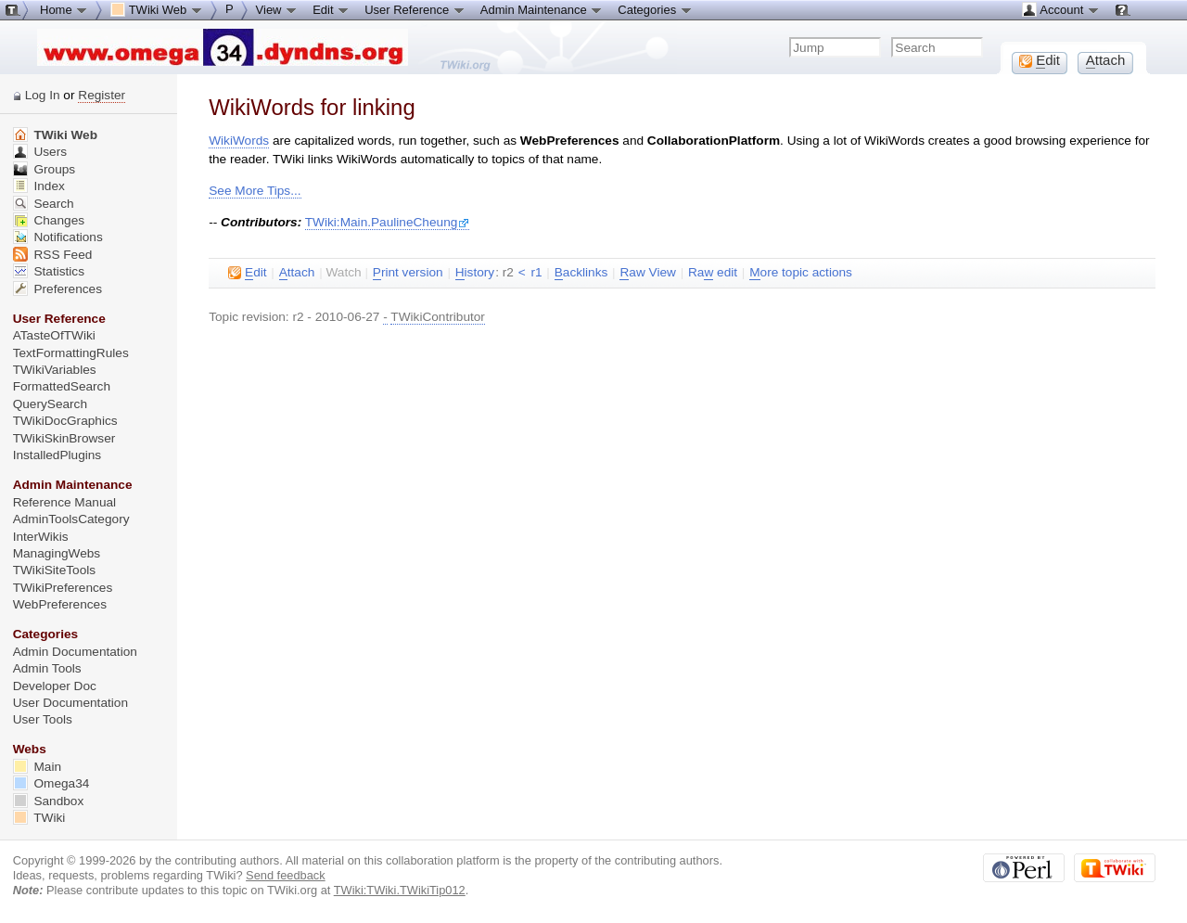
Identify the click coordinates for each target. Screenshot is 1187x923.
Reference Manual (64, 502)
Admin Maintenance (542, 9)
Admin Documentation (75, 652)
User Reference (415, 9)
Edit (331, 9)
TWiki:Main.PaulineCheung (387, 222)
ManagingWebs (57, 553)
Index (39, 186)
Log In (42, 95)
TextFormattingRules (71, 353)
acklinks (581, 272)
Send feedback (285, 875)
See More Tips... (254, 191)
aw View (647, 272)
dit (247, 272)
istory (474, 272)
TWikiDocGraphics (65, 421)
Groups (44, 169)
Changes (48, 220)
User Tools (42, 719)
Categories (655, 9)
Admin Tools (47, 668)
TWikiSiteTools (54, 570)
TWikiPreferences (63, 588)
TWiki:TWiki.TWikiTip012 (400, 890)
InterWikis (41, 537)
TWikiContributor (437, 317)
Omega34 (51, 783)
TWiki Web (55, 135)
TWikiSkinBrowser (64, 438)
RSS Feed (53, 255)
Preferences (57, 289)
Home (64, 9)
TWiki (39, 818)
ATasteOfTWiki (54, 335)
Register (101, 95)
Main (37, 767)
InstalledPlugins (57, 455)
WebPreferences (60, 604)
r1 (536, 272)
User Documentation (70, 703)
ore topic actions (800, 272)
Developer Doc (54, 686)
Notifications (58, 237)
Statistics (48, 271)
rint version (408, 272)
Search (43, 204)
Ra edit (712, 272)
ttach (297, 272)
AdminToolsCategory (71, 519)
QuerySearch (50, 404)
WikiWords (239, 140)
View (277, 9)
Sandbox (48, 801)
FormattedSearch (61, 386)
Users (40, 152)
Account (1060, 9)
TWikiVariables (54, 370)
